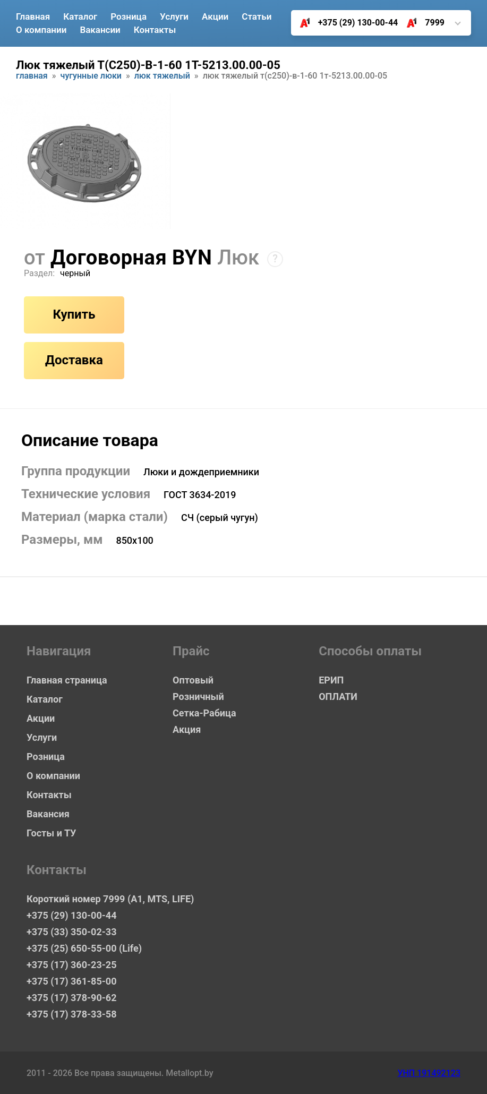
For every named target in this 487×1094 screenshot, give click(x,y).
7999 (421, 23)
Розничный (198, 696)
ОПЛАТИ (338, 696)
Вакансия (48, 813)
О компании (41, 29)
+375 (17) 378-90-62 (71, 997)
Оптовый (193, 680)
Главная (33, 16)
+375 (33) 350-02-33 (71, 931)
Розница (128, 16)
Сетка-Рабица (204, 713)
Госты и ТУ (51, 833)
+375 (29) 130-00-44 (345, 23)
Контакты (155, 29)
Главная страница (67, 680)
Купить (74, 314)
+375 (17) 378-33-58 (71, 1014)
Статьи (256, 16)
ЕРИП (331, 680)
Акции (215, 16)
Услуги (174, 16)
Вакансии (100, 29)
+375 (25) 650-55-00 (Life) (84, 948)
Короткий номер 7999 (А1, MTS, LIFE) (110, 898)
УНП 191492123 (428, 1073)
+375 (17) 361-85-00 (71, 981)
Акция (187, 729)
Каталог (80, 16)
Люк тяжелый (162, 76)
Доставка (74, 360)
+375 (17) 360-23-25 (71, 964)
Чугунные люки (91, 76)
